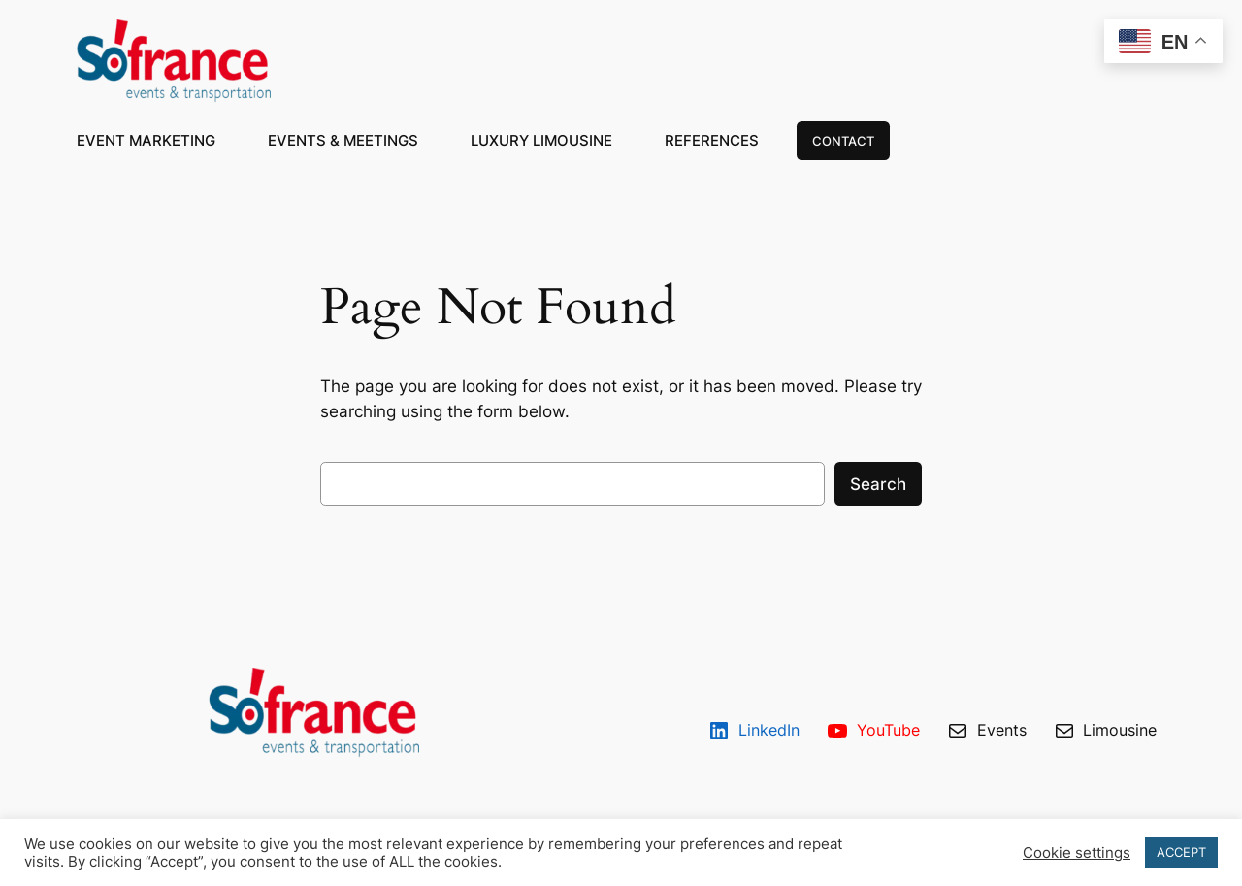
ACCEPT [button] (1181, 852)
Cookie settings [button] (1076, 853)
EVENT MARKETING (146, 140)
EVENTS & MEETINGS (343, 140)
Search (878, 484)
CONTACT (843, 140)
